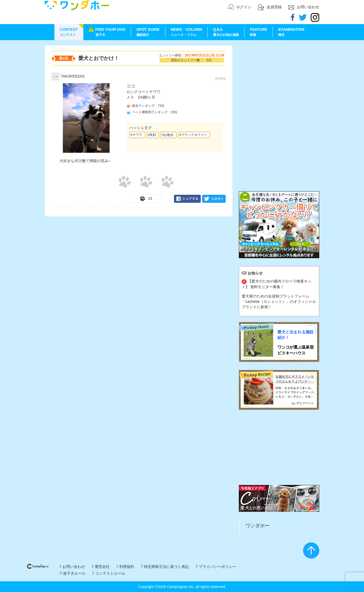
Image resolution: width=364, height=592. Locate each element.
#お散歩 (167, 135)
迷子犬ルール (72, 573)
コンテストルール (108, 573)
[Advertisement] (279, 78)
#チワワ (136, 135)
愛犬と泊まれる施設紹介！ (295, 335)
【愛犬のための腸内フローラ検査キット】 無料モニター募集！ (276, 284)
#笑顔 (152, 135)
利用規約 (125, 566)
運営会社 (101, 566)
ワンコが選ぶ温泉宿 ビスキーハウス (295, 350)
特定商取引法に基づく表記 (165, 566)
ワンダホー (258, 525)
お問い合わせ (72, 566)
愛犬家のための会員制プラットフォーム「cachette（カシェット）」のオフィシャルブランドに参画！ (279, 301)
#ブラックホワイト (193, 135)
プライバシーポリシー (216, 566)
